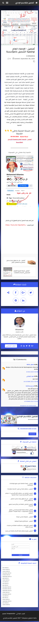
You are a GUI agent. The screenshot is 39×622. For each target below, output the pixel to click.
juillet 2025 (5, 581)
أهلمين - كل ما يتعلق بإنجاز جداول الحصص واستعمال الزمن (22, 500)
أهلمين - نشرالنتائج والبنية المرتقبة (24, 522)
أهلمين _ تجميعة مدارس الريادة (24, 518)
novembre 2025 (6, 574)
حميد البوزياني (30, 377)
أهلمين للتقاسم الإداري (24, 2)
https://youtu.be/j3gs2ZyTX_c (15, 226)
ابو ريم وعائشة (30, 387)
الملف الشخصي (11, 347)
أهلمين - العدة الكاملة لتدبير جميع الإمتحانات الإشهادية (21, 485)
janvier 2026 (5, 572)
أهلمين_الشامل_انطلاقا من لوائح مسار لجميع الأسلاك (21, 506)
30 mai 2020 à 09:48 (32, 373)
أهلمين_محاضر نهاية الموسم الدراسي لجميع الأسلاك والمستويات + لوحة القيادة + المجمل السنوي (21, 512)
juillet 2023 (5, 593)
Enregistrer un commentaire (28, 406)
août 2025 (5, 579)
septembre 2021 (6, 602)
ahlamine (31, 57)
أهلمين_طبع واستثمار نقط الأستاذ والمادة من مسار (19, 532)
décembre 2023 (6, 588)
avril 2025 (5, 584)
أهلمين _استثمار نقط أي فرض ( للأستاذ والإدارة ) (20, 490)
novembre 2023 (6, 590)
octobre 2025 (6, 576)
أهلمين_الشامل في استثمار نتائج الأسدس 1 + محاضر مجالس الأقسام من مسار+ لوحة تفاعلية (19, 495)
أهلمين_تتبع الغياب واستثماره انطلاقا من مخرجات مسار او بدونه (20, 527)
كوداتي (18, 614)
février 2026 (5, 570)
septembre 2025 (6, 577)
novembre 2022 (6, 595)
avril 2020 (5, 604)
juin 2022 (5, 597)
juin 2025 (5, 583)
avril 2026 (5, 569)
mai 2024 (5, 586)
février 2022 (5, 600)
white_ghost (30, 365)
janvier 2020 (5, 606)
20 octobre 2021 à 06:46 (31, 382)
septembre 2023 (6, 591)
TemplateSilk (11, 614)
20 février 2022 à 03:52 (31, 402)
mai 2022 (5, 599)
